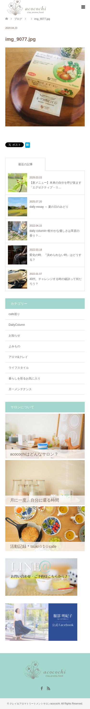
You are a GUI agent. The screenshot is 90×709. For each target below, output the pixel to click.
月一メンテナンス (20, 389)
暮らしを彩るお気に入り (24, 378)
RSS (48, 688)
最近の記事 (25, 164)
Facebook (41, 688)
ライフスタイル (19, 367)
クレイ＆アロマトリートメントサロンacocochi (35, 703)
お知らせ (14, 335)
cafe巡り (14, 314)
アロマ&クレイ (18, 357)
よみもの (14, 346)
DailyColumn (17, 324)
